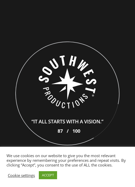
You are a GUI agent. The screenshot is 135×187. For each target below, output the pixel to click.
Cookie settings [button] (21, 175)
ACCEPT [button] (48, 175)
